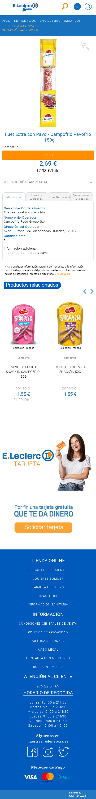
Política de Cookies (48, 641)
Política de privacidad (48, 632)
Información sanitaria (48, 604)
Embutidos (72, 20)
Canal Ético (48, 596)
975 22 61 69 (62, 274)
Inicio (6, 20)
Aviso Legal (48, 649)
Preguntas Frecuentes (48, 570)
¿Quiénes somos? (48, 578)
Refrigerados (25, 20)
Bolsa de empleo (48, 667)
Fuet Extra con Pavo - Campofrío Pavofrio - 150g (22, 28)
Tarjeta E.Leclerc (48, 587)
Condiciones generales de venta (48, 623)
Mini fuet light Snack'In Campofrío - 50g (23, 371)
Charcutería (50, 20)
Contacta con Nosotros (48, 658)
